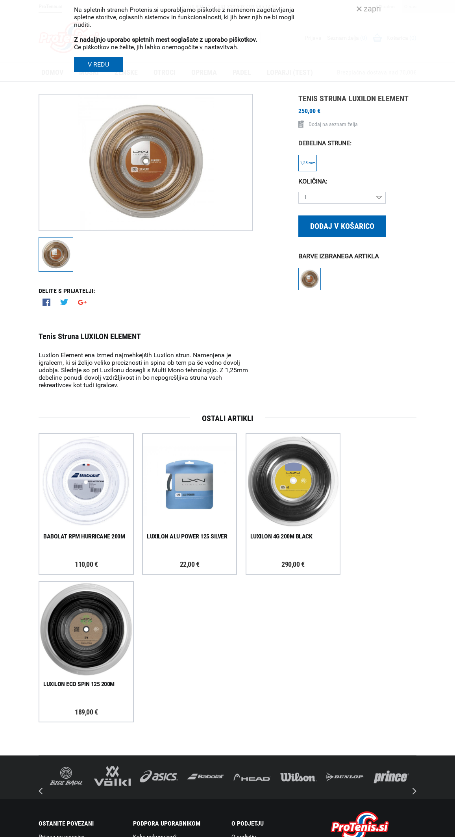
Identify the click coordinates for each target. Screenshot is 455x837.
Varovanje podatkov (157, 771)
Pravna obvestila (153, 781)
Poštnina (144, 709)
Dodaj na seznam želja (328, 124)
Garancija (145, 730)
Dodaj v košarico (342, 226)
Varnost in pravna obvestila (157, 828)
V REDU (98, 64)
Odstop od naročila (156, 750)
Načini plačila (149, 760)
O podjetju (243, 689)
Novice (239, 761)
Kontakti (241, 709)
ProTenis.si (342, 802)
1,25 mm (308, 163)
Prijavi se (58, 706)
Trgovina (242, 699)
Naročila (143, 719)
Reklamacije (147, 740)
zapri (369, 8)
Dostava (143, 699)
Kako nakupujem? (155, 689)
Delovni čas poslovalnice (260, 719)
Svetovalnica (247, 771)
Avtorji (409, 828)
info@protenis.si (370, 781)
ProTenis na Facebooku (82, 730)
